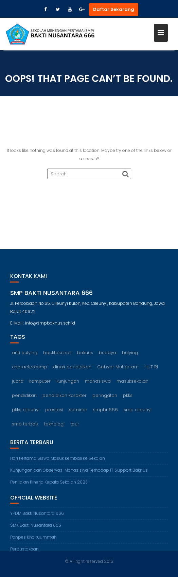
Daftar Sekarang (113, 9)
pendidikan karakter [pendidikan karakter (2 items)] (64, 397)
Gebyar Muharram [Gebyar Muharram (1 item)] (118, 368)
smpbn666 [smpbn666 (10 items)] (105, 411)
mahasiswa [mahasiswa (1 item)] (98, 383)
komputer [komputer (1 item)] (40, 383)
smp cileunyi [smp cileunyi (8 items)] (138, 411)
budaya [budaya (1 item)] (107, 354)
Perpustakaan (24, 551)
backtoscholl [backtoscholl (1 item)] (57, 354)
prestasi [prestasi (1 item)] (54, 411)
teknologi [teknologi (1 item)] (54, 425)
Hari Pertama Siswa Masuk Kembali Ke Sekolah (57, 460)
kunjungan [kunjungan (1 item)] (67, 383)
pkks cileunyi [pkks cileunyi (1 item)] (25, 411)
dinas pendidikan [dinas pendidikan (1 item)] (72, 368)
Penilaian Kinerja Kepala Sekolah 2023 (49, 484)
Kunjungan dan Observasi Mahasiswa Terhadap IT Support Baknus (79, 472)
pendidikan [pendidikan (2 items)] (24, 397)
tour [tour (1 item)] (74, 425)
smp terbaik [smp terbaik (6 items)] (25, 425)
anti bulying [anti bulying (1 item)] (24, 354)
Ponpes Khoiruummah (33, 539)
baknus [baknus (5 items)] (85, 354)
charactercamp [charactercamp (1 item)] (29, 368)
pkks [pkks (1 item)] (127, 397)
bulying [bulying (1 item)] (130, 354)
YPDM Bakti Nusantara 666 (37, 515)
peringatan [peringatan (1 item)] (104, 397)
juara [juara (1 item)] (17, 383)
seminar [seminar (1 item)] (78, 411)
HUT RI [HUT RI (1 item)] (151, 368)
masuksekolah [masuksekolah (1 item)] (132, 383)
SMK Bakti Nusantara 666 (35, 527)
